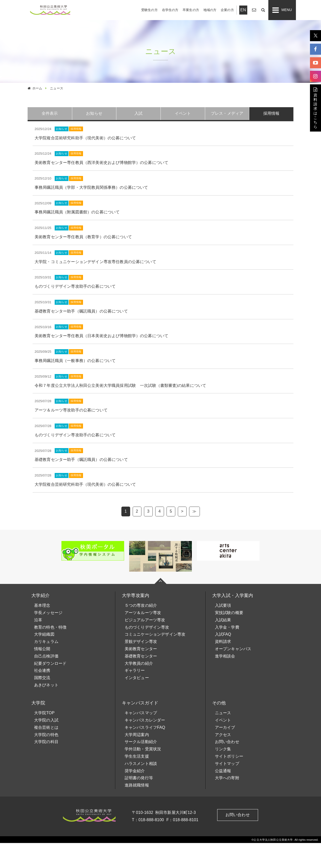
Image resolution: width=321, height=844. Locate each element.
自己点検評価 (46, 657)
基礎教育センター (141, 657)
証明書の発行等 (139, 779)
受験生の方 (149, 10)
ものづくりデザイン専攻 (147, 628)
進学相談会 (225, 657)
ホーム (37, 88)
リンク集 (223, 750)
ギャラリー (135, 671)
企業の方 (227, 10)
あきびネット (46, 686)
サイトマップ (227, 764)
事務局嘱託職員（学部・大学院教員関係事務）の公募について (91, 188)
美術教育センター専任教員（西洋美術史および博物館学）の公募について (101, 163)
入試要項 (223, 606)
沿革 (38, 621)
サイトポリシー (229, 757)
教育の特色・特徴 (50, 628)
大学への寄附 (227, 779)
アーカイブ (225, 728)
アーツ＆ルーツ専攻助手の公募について (71, 411)
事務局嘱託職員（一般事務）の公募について (75, 361)
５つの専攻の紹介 (141, 606)
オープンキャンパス (233, 650)
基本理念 (42, 606)
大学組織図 (44, 635)
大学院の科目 (46, 743)
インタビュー (137, 679)
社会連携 (42, 671)
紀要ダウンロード (50, 664)
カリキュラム (46, 642)
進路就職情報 (137, 786)
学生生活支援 (137, 757)
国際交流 (42, 679)
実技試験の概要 (229, 614)
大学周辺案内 (137, 736)
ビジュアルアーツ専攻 (145, 621)
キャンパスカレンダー (145, 721)
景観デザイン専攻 (141, 642)
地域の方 (210, 10)
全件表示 (50, 114)
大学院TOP (44, 714)
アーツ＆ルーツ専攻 (143, 614)
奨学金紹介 (135, 771)
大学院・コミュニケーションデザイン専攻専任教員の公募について (95, 263)
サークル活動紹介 (141, 743)
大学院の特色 (46, 736)
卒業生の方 (191, 10)
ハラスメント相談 (141, 764)
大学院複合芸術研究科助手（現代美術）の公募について (85, 139)
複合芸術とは (46, 728)
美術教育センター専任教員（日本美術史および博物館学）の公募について (101, 337)
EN (243, 10)
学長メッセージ (48, 614)
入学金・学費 (227, 628)
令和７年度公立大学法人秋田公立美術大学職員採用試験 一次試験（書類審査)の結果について (120, 386)
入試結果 (223, 621)
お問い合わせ (227, 743)
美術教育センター (141, 650)
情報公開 (42, 650)
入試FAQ (223, 635)
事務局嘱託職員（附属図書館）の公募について (77, 213)
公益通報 (223, 771)
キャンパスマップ (141, 714)
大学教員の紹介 (139, 664)
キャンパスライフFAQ (145, 728)
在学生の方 (170, 10)
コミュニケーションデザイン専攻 (155, 635)
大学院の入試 (46, 721)
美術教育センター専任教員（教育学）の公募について (83, 238)
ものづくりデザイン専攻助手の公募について (75, 287)
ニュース (223, 714)
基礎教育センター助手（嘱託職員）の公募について (81, 312)
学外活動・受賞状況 (143, 750)
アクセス (223, 736)
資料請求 (223, 642)
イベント (223, 721)
